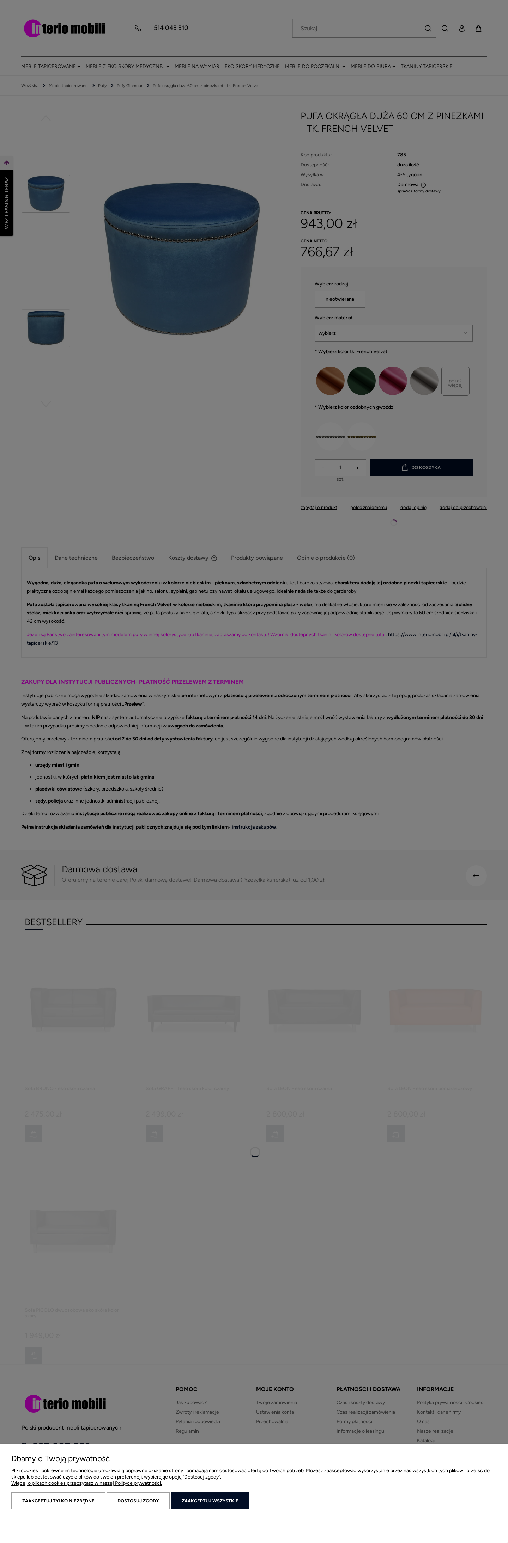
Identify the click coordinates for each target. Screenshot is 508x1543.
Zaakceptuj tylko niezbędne (58, 1501)
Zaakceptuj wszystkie (210, 1501)
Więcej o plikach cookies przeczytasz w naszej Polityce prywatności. (86, 1483)
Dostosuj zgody (138, 1501)
